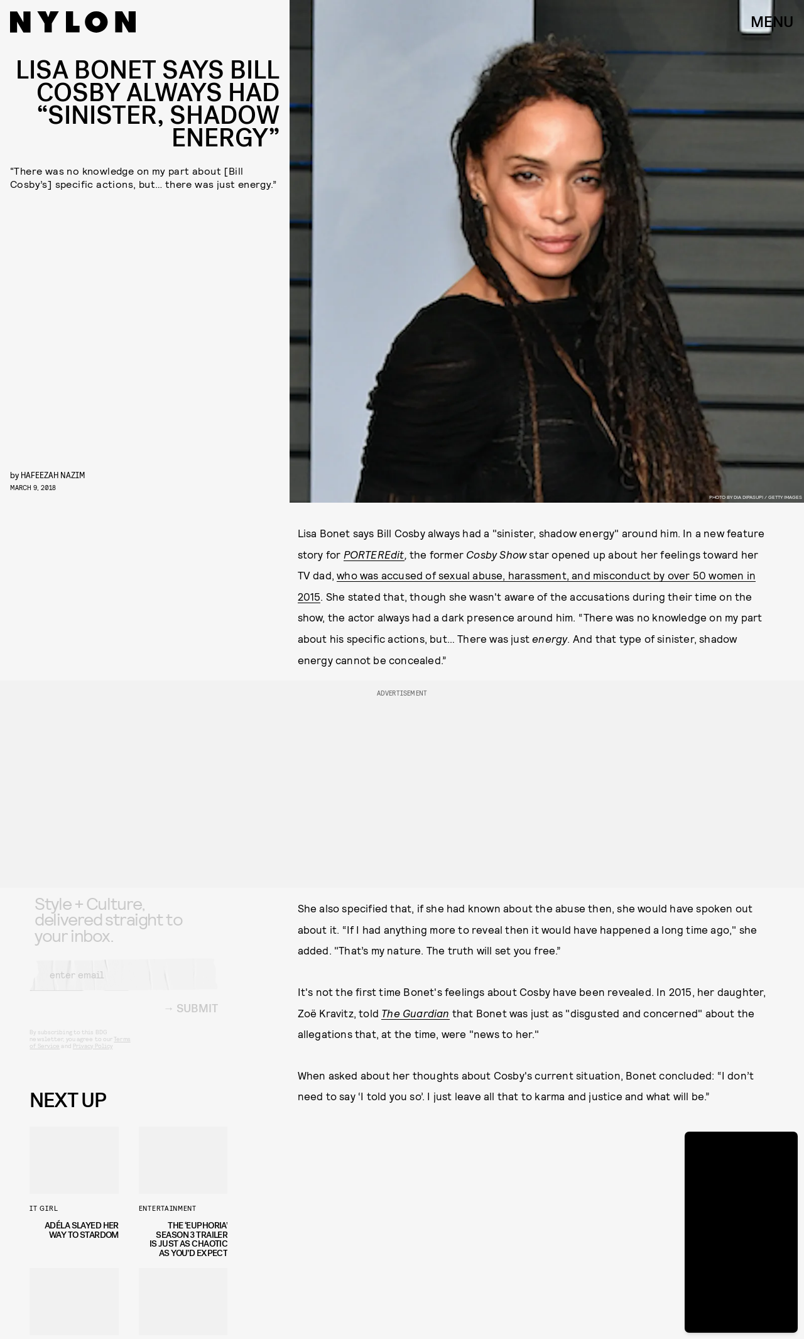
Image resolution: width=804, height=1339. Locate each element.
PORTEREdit (374, 554)
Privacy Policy (92, 1055)
